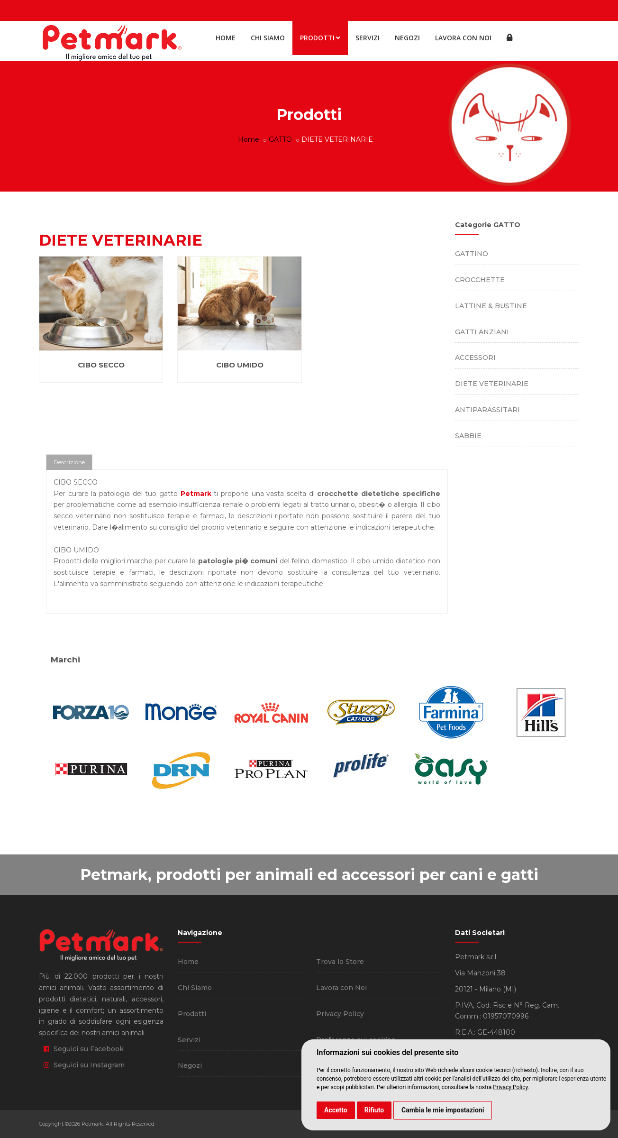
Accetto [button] (335, 1110)
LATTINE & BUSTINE (491, 306)
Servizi (367, 37)
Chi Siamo (268, 37)
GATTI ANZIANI (482, 332)
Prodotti (320, 37)
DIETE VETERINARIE (491, 383)
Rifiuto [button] (374, 1110)
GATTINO (471, 253)
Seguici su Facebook (84, 1049)
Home (226, 37)
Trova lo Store (340, 961)
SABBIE (468, 435)
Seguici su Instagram (84, 1065)
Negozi (407, 37)
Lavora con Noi (463, 37)
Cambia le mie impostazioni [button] (442, 1110)
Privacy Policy (510, 1087)
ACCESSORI (475, 357)
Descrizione (69, 462)
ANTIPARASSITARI (487, 409)
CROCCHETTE (480, 279)
